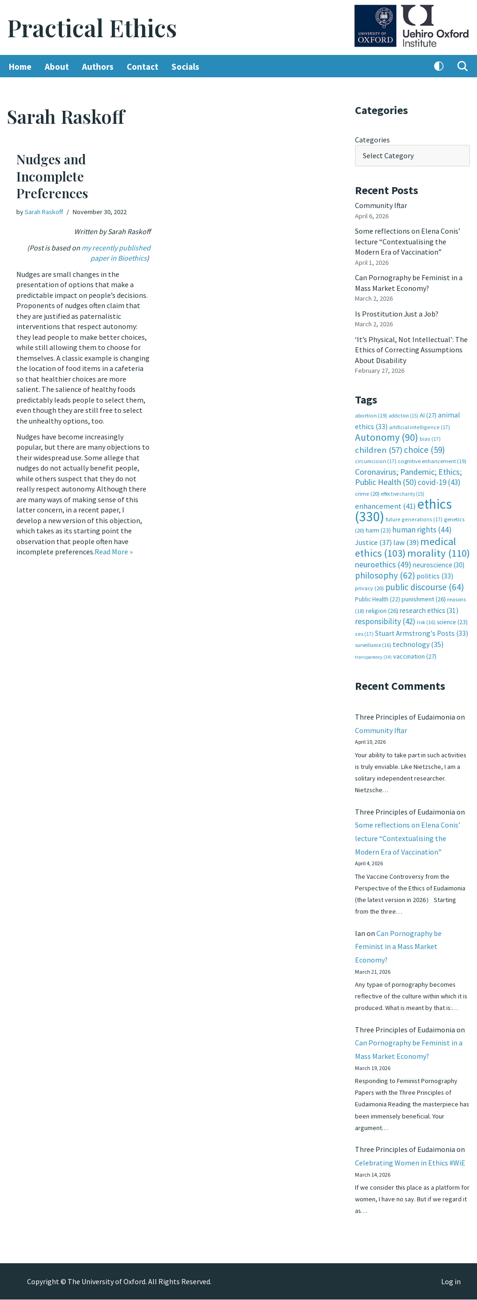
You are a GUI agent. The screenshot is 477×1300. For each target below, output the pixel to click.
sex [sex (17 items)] (364, 631)
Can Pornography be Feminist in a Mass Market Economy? (398, 945)
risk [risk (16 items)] (426, 620)
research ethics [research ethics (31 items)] (429, 608)
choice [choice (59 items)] (424, 448)
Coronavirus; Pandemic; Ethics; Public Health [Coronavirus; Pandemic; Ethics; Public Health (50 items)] (408, 475)
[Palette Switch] (438, 66)
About (57, 66)
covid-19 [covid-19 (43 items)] (439, 481)
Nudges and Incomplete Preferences (52, 176)
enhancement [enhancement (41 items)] (385, 505)
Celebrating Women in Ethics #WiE (410, 1162)
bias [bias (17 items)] (430, 437)
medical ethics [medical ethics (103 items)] (405, 545)
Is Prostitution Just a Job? (397, 313)
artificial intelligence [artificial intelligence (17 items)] (419, 426)
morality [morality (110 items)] (438, 551)
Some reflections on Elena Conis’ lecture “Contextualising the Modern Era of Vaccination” (407, 241)
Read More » (114, 550)
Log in (451, 1282)
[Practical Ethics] (92, 27)
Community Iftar (381, 205)
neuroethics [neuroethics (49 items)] (383, 562)
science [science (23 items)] (452, 620)
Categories (372, 139)
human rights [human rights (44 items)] (422, 528)
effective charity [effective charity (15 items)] (402, 492)
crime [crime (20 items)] (367, 492)
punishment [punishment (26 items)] (424, 597)
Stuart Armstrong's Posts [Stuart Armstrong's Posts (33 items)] (421, 631)
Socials (185, 66)
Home (20, 66)
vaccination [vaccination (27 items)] (414, 654)
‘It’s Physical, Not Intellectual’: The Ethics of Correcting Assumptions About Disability (411, 349)
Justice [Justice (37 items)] (373, 541)
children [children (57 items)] (378, 449)
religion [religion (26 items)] (382, 609)
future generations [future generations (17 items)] (414, 517)
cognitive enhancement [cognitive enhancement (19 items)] (432, 460)
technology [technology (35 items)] (418, 642)
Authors (98, 66)
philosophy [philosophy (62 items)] (385, 573)
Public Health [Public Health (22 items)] (377, 598)
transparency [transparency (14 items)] (373, 655)
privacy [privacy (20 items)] (369, 586)
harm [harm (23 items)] (378, 529)
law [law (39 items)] (406, 541)
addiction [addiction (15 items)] (403, 414)
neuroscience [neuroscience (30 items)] (438, 563)
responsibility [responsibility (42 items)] (385, 619)
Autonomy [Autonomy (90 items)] (386, 436)
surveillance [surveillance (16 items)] (373, 643)
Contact (142, 66)
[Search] (462, 66)
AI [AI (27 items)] (428, 414)
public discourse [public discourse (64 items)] (424, 585)
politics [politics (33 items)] (434, 574)
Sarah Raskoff (44, 212)
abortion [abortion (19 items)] (371, 414)
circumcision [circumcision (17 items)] (375, 460)
